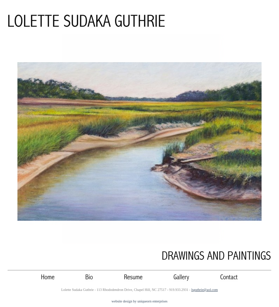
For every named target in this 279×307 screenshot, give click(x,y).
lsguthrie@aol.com (204, 290)
